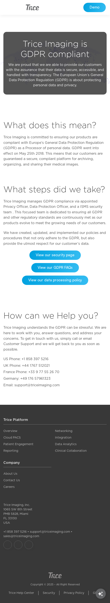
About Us (10, 473)
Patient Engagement (18, 444)
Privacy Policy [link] (74, 593)
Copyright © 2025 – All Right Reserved (55, 584)
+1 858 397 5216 (15, 531)
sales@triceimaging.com (21, 536)
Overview (10, 431)
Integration (63, 437)
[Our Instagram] (18, 545)
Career (8, 486)
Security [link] (49, 593)
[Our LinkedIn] (29, 545)
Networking (63, 431)
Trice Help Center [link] (21, 593)
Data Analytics (66, 444)
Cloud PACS (12, 437)
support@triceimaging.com (50, 531)
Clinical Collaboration (71, 450)
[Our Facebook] (7, 545)
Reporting (10, 450)
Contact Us (11, 480)
